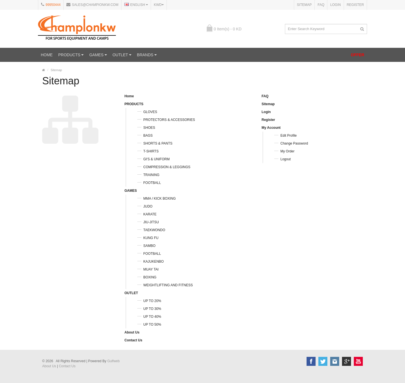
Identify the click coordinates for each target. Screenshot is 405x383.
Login (335, 5)
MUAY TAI (151, 269)
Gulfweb (113, 361)
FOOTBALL (152, 183)
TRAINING (151, 175)
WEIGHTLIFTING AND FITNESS (168, 285)
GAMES (98, 55)
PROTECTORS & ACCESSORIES (169, 120)
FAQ (321, 5)
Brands (147, 55)
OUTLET (121, 55)
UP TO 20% (152, 301)
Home (47, 55)
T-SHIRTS (151, 151)
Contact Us (133, 340)
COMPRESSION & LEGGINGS (166, 167)
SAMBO (149, 246)
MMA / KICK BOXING (159, 198)
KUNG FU (151, 238)
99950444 (53, 5)
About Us (132, 332)
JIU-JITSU (151, 222)
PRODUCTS (71, 55)
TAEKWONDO (154, 230)
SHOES (149, 128)
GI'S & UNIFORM (156, 159)
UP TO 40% (152, 317)
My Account (271, 128)
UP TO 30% (152, 309)
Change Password (294, 143)
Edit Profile (288, 136)
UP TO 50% (152, 324)
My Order (287, 151)
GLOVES (150, 112)
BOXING (150, 277)
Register (355, 5)
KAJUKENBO (153, 261)
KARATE (150, 214)
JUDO (148, 206)
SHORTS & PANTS (158, 143)
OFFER (357, 55)
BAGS (148, 136)
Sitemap (304, 5)
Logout (285, 159)
